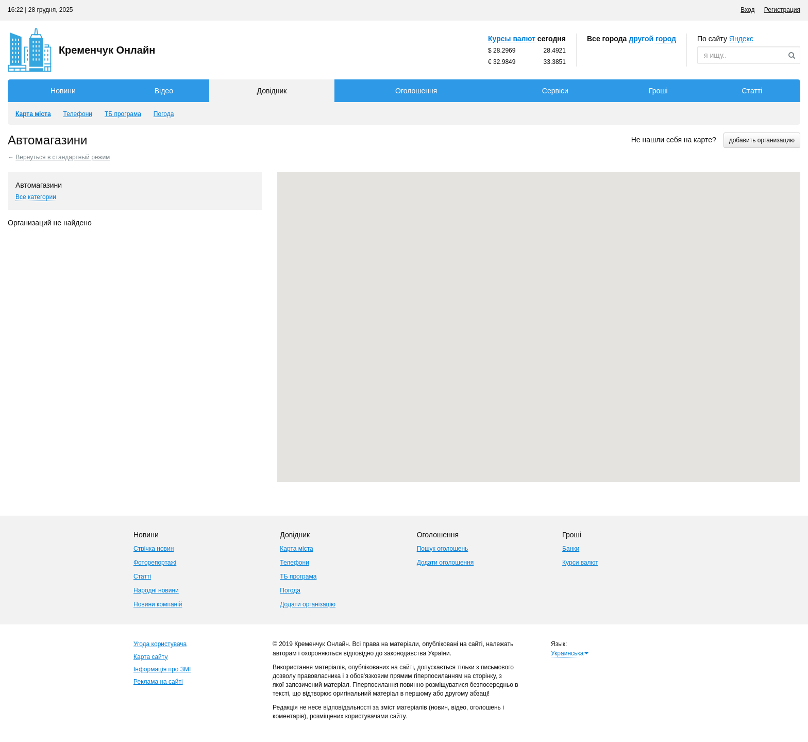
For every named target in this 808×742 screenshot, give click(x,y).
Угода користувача (160, 644)
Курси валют (580, 562)
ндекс (741, 39)
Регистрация (782, 9)
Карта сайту (150, 657)
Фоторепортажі (154, 562)
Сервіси (555, 91)
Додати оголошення (445, 562)
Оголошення (416, 91)
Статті (752, 91)
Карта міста (296, 548)
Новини (63, 91)
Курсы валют (511, 39)
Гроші (658, 91)
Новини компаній (157, 604)
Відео (164, 91)
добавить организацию (762, 140)
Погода (290, 590)
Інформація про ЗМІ (162, 669)
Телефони (294, 562)
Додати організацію (307, 604)
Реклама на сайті (158, 681)
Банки (570, 548)
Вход (747, 9)
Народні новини (156, 590)
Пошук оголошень (442, 548)
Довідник (272, 91)
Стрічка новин (153, 548)
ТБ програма (298, 576)
